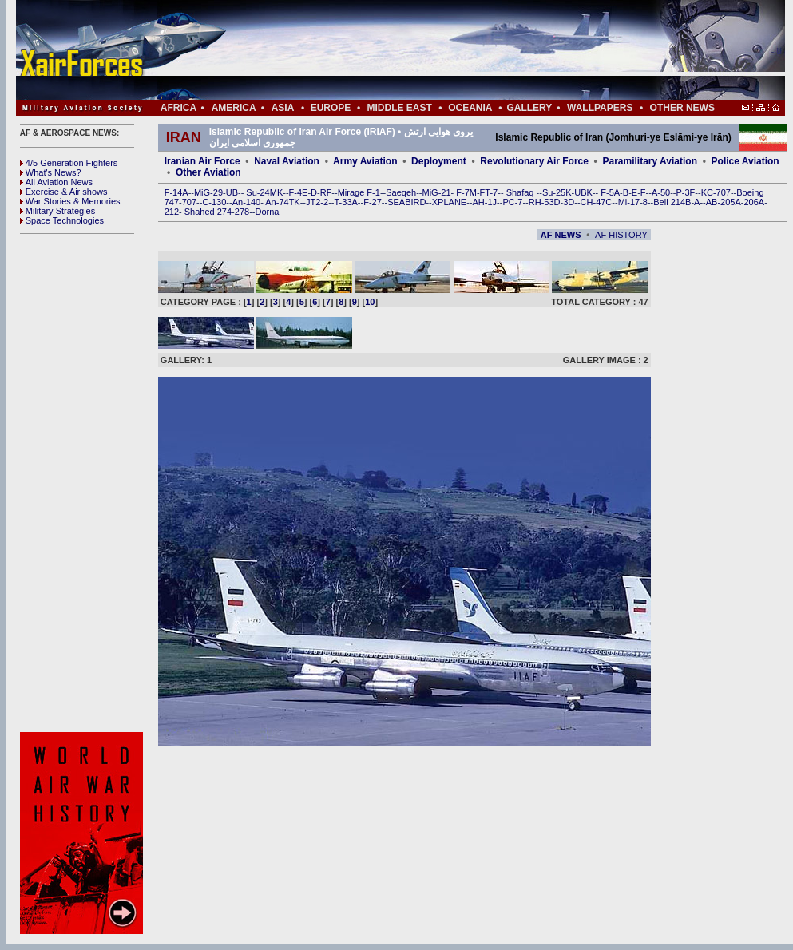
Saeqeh (401, 192)
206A (753, 202)
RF (326, 192)
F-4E (298, 192)
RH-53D (545, 202)
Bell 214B (672, 202)
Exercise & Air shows (64, 191)
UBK (583, 192)
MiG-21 (436, 192)
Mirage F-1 (359, 192)
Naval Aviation (286, 161)
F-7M (466, 192)
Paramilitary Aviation (650, 161)
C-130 (214, 202)
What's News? (50, 172)
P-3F (685, 192)
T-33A (345, 202)
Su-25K (557, 192)
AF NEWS (561, 234)
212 (172, 211)
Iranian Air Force (202, 161)
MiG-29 (208, 192)
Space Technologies (62, 220)
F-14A (176, 192)
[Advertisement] (448, 50)
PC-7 (512, 202)
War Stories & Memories (70, 201)
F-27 (372, 202)
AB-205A (723, 202)
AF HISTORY (621, 234)
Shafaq (521, 192)
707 (189, 202)
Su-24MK (264, 192)
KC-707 (716, 192)
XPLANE (449, 202)
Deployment (438, 161)
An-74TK (282, 202)
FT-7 (489, 192)
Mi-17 (629, 202)
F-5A (610, 192)
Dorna (267, 211)
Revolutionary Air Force (534, 161)
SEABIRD (406, 202)
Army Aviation (365, 161)
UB (232, 192)
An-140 (246, 202)
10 (370, 302)
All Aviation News (56, 182)
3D (568, 202)
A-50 (661, 192)
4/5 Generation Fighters (70, 163)
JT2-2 (317, 202)
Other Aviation (208, 172)
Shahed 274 (208, 211)
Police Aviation (745, 161)
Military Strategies (57, 211)
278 (242, 211)
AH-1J (485, 202)
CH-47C (597, 202)
